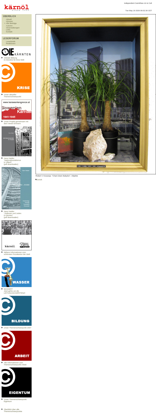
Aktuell (9, 19)
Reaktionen (10, 44)
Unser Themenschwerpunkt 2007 (17, 328)
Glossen (9, 21)
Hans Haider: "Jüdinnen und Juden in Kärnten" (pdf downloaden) (12, 214)
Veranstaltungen (12, 28)
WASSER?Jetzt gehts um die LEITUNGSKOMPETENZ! (14, 291)
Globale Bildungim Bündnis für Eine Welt (14, 59)
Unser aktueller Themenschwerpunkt (12, 96)
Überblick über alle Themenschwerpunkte (13, 410)
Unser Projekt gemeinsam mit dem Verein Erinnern (16, 123)
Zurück (39, 180)
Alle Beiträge (11, 23)
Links (8, 30)
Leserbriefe (10, 42)
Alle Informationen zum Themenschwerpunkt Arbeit (15, 364)
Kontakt (9, 32)
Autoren (9, 26)
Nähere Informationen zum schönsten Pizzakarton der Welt (17, 253)
